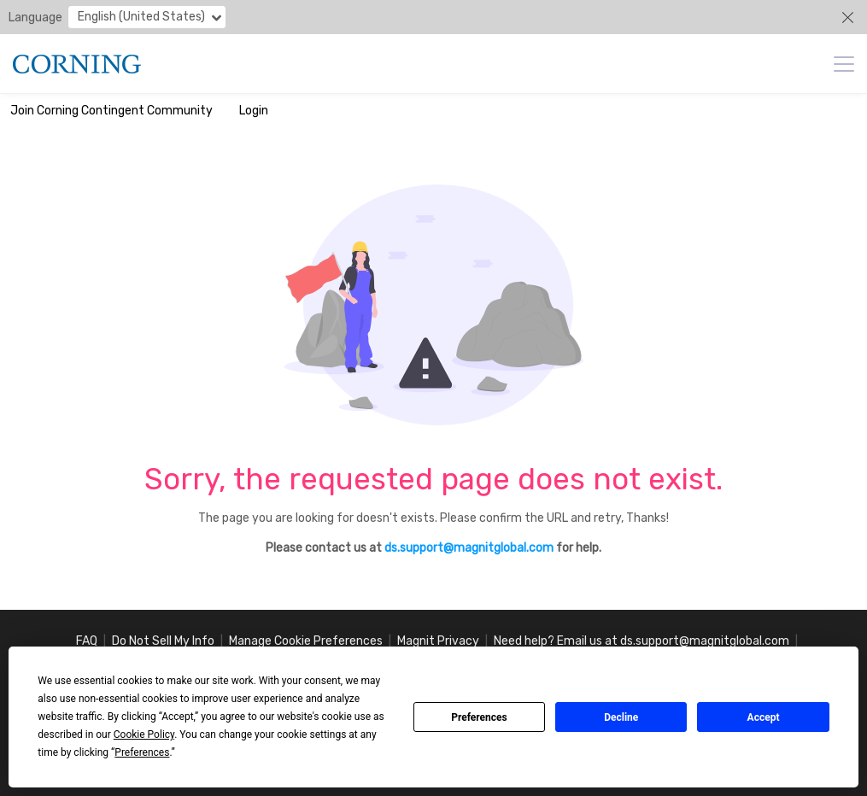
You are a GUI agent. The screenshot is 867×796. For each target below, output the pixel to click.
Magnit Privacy (438, 641)
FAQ (86, 641)
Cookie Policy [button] (144, 734)
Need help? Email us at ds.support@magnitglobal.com (641, 641)
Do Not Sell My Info (163, 641)
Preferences (479, 717)
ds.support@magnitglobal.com (469, 548)
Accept (763, 717)
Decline (621, 717)
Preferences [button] (141, 752)
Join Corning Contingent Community (111, 110)
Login (253, 110)
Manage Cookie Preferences (306, 641)
